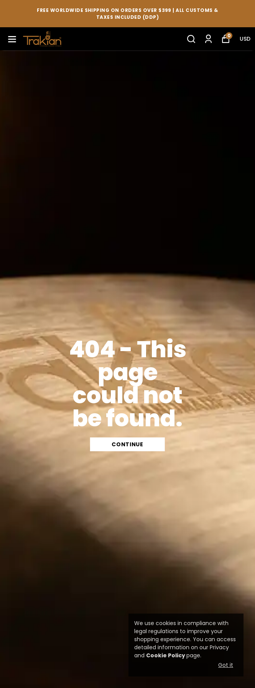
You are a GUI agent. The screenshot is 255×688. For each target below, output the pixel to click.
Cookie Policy (165, 655)
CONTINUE (127, 444)
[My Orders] (208, 39)
